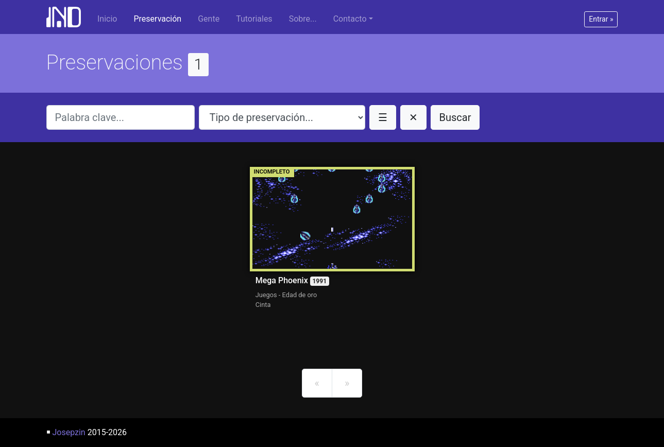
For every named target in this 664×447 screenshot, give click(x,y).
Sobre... (303, 19)
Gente (208, 19)
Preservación (157, 19)
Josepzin (68, 432)
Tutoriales (254, 19)
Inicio (107, 19)
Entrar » (601, 19)
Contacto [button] (350, 19)
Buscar (455, 117)
